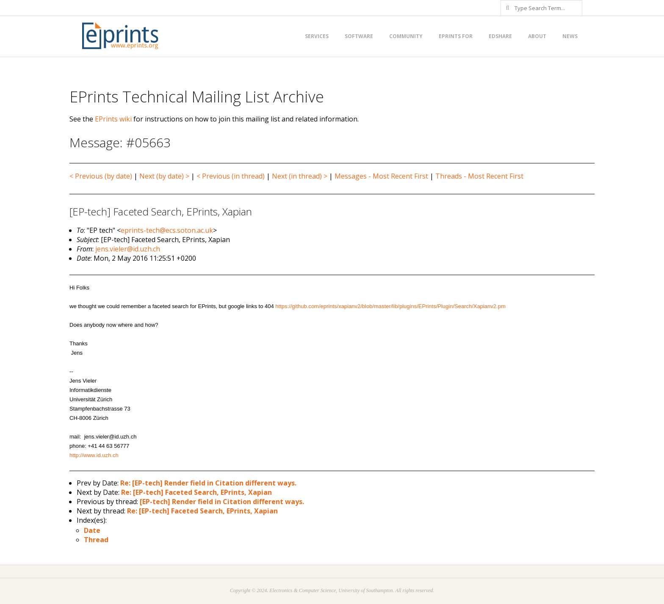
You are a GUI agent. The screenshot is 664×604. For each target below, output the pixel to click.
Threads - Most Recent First (479, 176)
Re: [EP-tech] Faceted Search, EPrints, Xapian (196, 492)
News (570, 36)
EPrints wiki (113, 119)
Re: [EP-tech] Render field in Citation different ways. (208, 483)
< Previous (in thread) (230, 176)
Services (317, 36)
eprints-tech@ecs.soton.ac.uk (167, 230)
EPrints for (456, 36)
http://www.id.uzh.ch (94, 455)
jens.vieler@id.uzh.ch (127, 249)
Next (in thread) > (299, 176)
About (537, 36)
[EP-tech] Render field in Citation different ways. (222, 501)
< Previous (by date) (100, 176)
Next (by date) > (164, 176)
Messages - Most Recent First (381, 176)
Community (406, 36)
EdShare (500, 36)
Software (359, 36)
